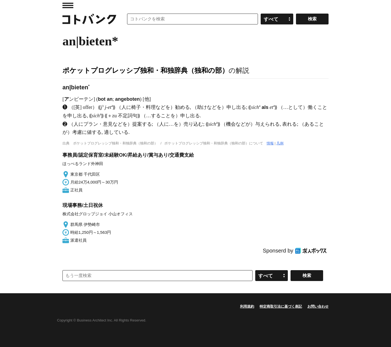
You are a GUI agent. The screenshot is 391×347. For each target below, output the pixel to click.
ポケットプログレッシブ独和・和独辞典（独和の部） (145, 70)
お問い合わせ (318, 306)
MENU (67, 5)
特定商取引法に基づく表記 (281, 306)
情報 (270, 143)
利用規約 (247, 306)
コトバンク (89, 19)
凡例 (279, 143)
